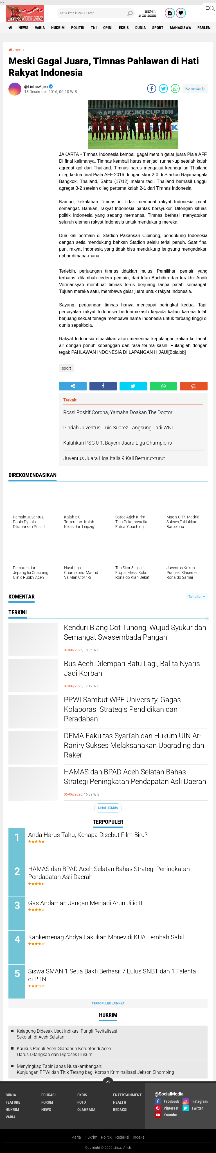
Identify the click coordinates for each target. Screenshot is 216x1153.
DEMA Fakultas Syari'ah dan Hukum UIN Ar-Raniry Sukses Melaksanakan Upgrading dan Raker (134, 745)
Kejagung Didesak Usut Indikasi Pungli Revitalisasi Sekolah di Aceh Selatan (67, 1034)
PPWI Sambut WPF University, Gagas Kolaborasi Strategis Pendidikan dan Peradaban (122, 709)
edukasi (48, 1095)
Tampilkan (196, 596)
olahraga (86, 1109)
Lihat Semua (108, 808)
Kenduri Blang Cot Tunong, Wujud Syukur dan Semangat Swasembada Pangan (135, 632)
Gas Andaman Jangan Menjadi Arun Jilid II (85, 903)
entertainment (127, 1095)
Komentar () (195, 88)
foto (81, 1102)
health (119, 1102)
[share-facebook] (151, 88)
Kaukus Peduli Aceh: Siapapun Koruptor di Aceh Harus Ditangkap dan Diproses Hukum (64, 1051)
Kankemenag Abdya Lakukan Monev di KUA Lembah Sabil (106, 937)
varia (40, 27)
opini (107, 27)
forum (47, 1102)
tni (94, 27)
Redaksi (122, 1137)
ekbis (124, 27)
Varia (76, 1137)
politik (77, 27)
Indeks (138, 1137)
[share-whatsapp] (175, 88)
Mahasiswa (180, 27)
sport (157, 27)
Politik (106, 1137)
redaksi (120, 1109)
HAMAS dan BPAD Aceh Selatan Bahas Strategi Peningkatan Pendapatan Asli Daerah (135, 777)
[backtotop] (108, 1082)
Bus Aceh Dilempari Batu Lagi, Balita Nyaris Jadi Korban (132, 668)
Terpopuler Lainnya (108, 1003)
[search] (96, 13)
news (23, 27)
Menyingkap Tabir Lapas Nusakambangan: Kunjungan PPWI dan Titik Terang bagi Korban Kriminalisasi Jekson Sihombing (95, 1069)
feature (13, 1102)
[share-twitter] (163, 88)
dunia (140, 27)
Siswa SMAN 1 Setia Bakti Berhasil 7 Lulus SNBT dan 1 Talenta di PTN (112, 975)
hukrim (58, 27)
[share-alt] (73, 386)
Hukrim (91, 1137)
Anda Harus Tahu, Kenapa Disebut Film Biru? (87, 834)
